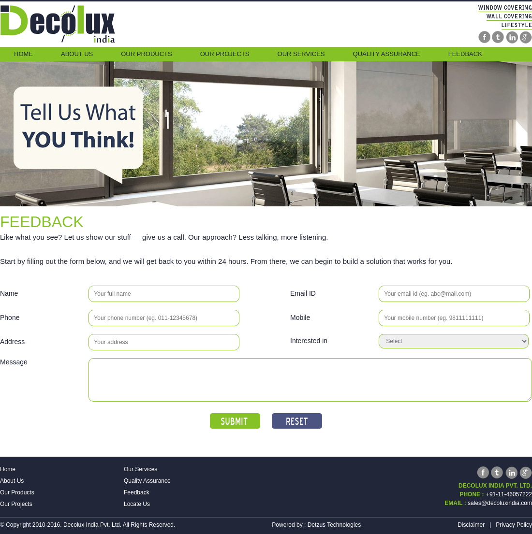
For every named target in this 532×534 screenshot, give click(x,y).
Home (23, 54)
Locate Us (137, 504)
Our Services (301, 54)
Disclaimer (471, 524)
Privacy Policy (514, 524)
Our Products (146, 54)
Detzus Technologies (334, 524)
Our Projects (225, 54)
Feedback (465, 54)
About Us (77, 54)
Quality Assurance (386, 54)
